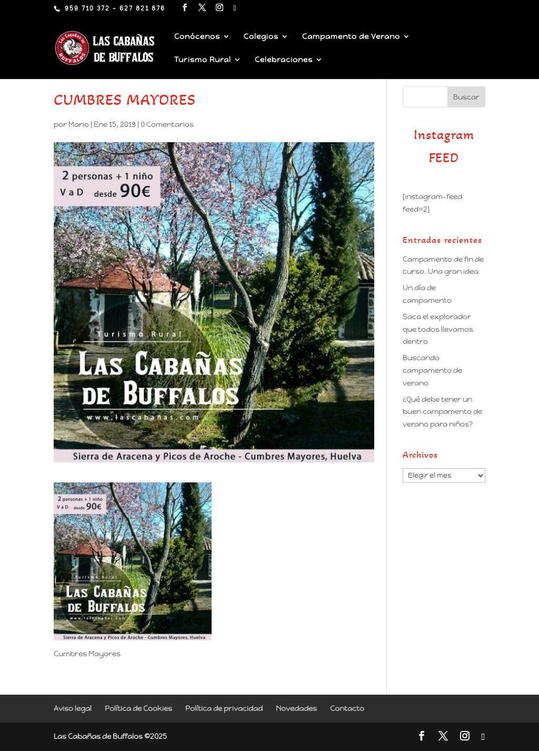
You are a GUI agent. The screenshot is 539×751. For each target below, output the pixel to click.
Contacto (347, 708)
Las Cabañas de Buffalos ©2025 (110, 736)
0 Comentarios (167, 124)
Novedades (296, 708)
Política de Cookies (138, 708)
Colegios (261, 37)
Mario (78, 124)
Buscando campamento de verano (432, 370)
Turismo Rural (202, 60)
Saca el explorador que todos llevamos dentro (438, 329)
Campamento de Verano (351, 37)
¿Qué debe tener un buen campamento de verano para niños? (442, 411)
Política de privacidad (224, 708)
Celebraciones (284, 60)
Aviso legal (73, 708)
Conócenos (197, 37)
